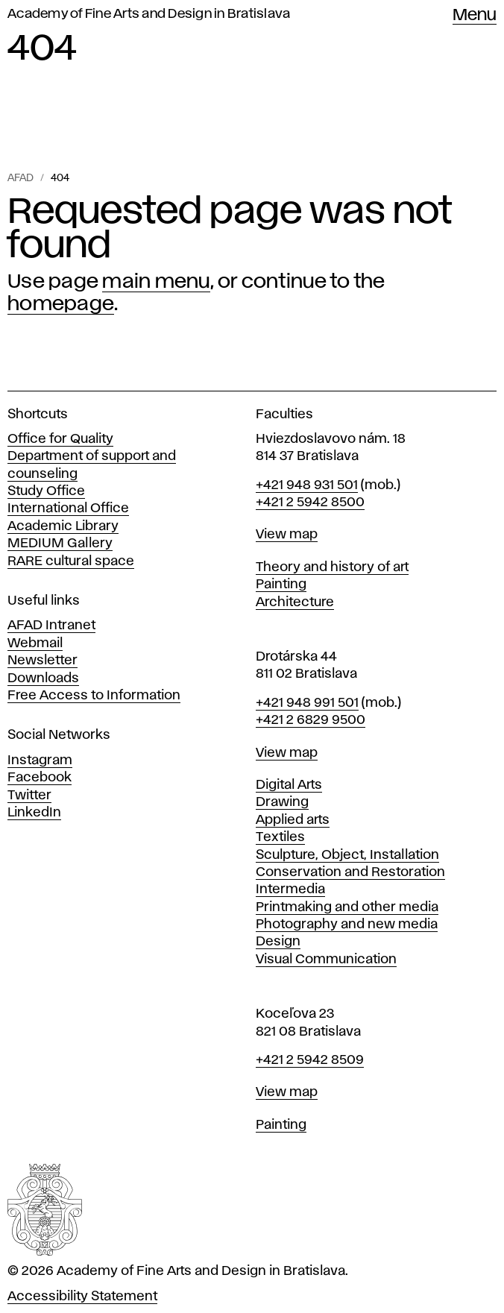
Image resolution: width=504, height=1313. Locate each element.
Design (278, 942)
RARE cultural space (70, 561)
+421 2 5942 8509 (310, 1060)
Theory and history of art (332, 567)
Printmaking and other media (347, 907)
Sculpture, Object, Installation (347, 855)
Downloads (43, 678)
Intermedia (290, 889)
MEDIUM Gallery (60, 544)
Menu (475, 15)
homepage (60, 304)
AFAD (20, 178)
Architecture (295, 602)
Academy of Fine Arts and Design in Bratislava (148, 14)
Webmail (35, 643)
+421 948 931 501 (307, 485)
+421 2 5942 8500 (310, 502)
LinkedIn (34, 813)
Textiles (280, 837)
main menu (156, 282)
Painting (281, 585)
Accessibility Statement (82, 1297)
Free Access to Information (93, 696)
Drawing (282, 802)
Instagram (39, 760)
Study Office (46, 491)
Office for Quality (60, 439)
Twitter (29, 796)
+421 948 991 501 (307, 703)
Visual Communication (326, 960)
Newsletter (42, 661)
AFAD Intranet (51, 626)
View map (287, 535)
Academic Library (63, 526)
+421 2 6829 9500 (310, 720)
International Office (68, 508)
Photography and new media (347, 925)
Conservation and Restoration (350, 872)
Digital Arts (289, 785)
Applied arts (293, 820)
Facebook (39, 778)
